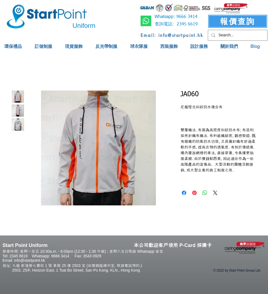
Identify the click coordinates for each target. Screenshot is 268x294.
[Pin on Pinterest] (194, 193)
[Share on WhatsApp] (205, 193)
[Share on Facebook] (184, 193)
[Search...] (237, 35)
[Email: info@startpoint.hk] (171, 35)
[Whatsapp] (146, 21)
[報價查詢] (237, 21)
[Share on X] (215, 193)
